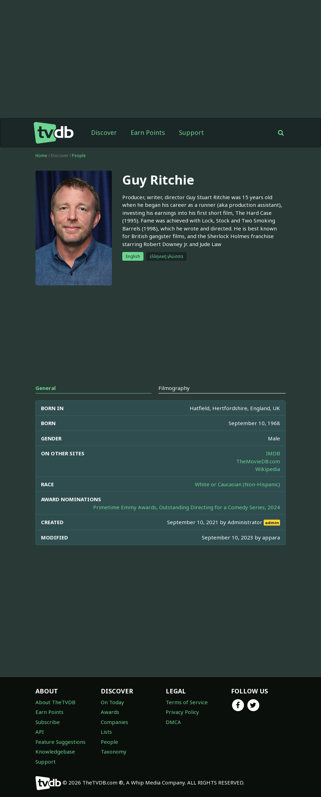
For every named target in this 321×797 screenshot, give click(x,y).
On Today (112, 702)
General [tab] (45, 387)
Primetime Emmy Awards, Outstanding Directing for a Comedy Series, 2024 (186, 507)
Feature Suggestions (60, 741)
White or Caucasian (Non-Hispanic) (237, 484)
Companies (114, 721)
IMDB (273, 453)
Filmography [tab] (174, 387)
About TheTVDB (55, 702)
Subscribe (47, 721)
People (79, 155)
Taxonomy (113, 751)
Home (41, 155)
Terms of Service (187, 702)
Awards (110, 711)
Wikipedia (267, 468)
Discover (104, 132)
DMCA (173, 721)
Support (191, 132)
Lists (106, 731)
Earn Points (148, 132)
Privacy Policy (182, 711)
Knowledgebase (55, 751)
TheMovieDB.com (258, 461)
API (39, 731)
